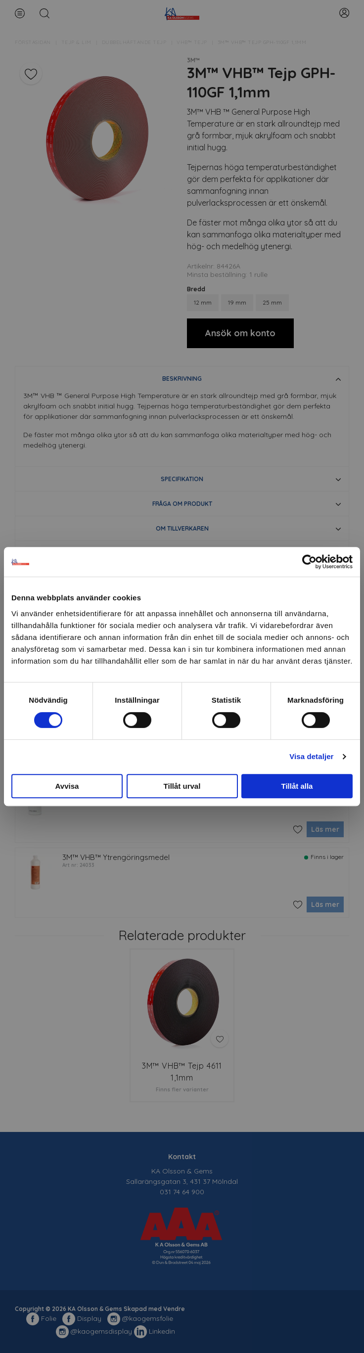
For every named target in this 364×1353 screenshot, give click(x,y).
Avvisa (67, 786)
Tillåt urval (182, 786)
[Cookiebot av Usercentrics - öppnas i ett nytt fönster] (309, 561)
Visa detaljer (311, 756)
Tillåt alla (297, 786)
